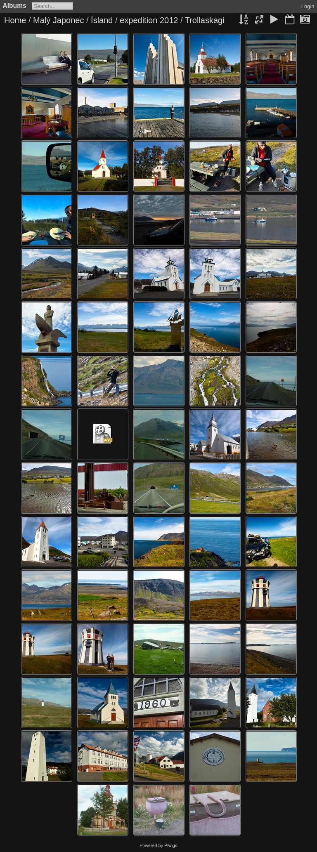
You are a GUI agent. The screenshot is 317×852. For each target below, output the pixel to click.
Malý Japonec (58, 20)
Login (308, 6)
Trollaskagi (205, 20)
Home (15, 20)
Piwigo (170, 845)
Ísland (102, 20)
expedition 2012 (149, 20)
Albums (14, 5)
